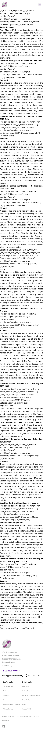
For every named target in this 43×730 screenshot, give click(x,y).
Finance (5, 700)
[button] (39, 4)
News (24, 704)
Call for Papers (8, 686)
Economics (6, 695)
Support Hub (26, 709)
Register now (11, 671)
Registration (26, 700)
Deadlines (25, 686)
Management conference (11, 704)
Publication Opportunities (31, 695)
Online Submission (28, 691)
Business (6, 691)
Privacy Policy (8, 709)
